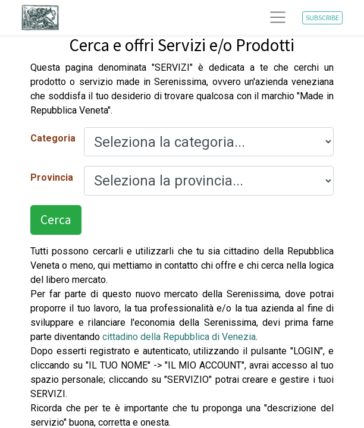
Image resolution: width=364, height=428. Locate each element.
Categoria (52, 138)
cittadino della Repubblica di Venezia (179, 336)
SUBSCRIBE (322, 17)
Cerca (55, 220)
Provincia (51, 177)
